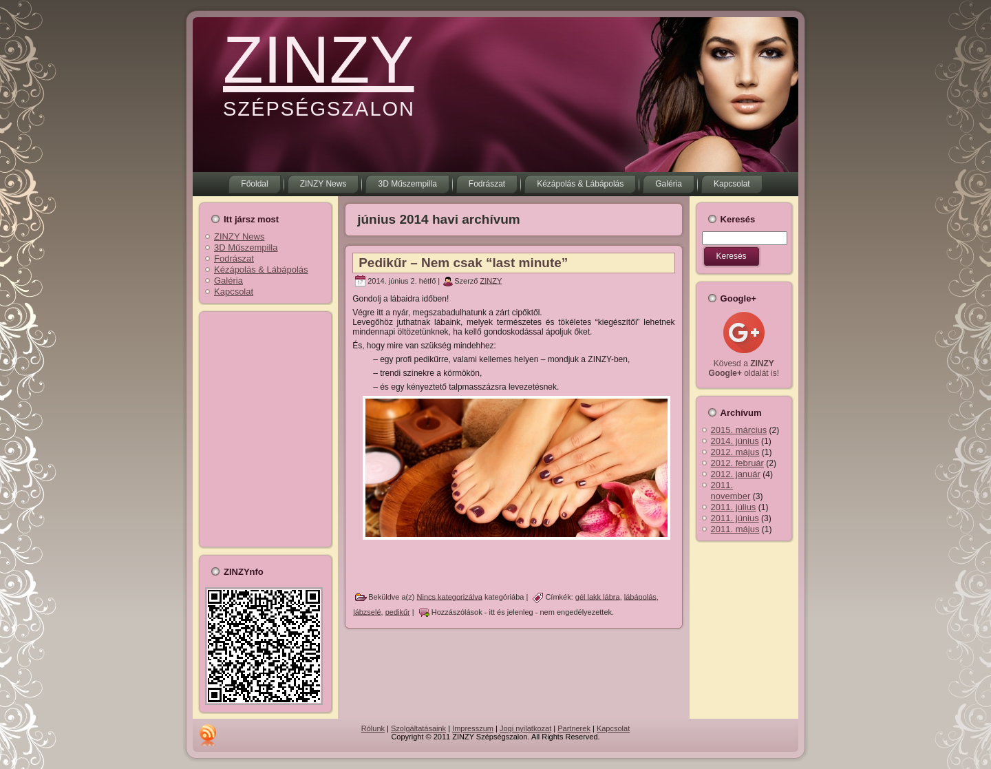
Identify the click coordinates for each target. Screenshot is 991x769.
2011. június (735, 518)
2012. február (737, 463)
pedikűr (397, 611)
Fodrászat (234, 258)
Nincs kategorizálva (449, 596)
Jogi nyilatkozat (525, 728)
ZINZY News (239, 236)
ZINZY (318, 59)
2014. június (735, 441)
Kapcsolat (233, 291)
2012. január (735, 474)
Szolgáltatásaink (418, 728)
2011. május (735, 529)
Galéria (228, 280)
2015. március (739, 430)
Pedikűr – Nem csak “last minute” (463, 262)
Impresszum (472, 728)
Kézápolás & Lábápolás (261, 269)
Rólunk (373, 728)
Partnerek (573, 728)
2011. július (733, 507)
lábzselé (367, 611)
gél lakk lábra (597, 596)
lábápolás (640, 596)
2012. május (735, 452)
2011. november (731, 490)
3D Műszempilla (245, 247)
